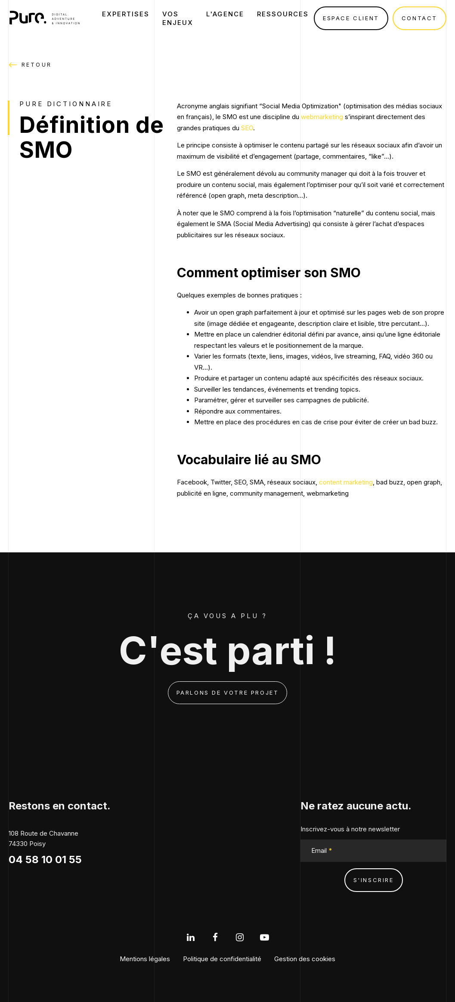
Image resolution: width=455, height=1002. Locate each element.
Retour (30, 65)
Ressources (283, 14)
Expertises (125, 14)
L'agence (225, 14)
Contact (419, 18)
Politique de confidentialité (222, 959)
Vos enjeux (177, 18)
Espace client (351, 18)
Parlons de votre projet (227, 692)
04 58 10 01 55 (45, 859)
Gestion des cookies (304, 959)
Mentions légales (145, 959)
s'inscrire (373, 879)
